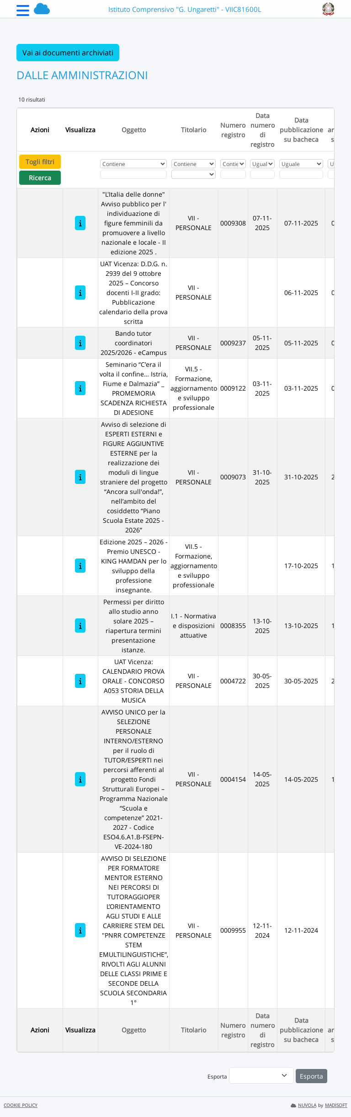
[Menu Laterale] (22, 13)
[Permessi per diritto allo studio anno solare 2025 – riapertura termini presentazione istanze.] (80, 625)
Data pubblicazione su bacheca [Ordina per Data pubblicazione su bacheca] (301, 130)
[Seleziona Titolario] (193, 174)
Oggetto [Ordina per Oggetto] (134, 129)
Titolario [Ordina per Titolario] (193, 129)
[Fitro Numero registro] (233, 174)
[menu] (261, 1075)
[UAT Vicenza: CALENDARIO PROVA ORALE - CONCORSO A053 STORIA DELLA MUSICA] (80, 681)
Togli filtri (40, 161)
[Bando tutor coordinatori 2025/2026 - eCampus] (80, 343)
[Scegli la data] (262, 174)
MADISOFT (336, 1105)
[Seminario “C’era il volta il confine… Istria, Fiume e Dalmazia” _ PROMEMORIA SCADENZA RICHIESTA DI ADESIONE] (80, 388)
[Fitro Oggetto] (133, 174)
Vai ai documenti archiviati (67, 53)
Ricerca (40, 177)
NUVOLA (303, 1105)
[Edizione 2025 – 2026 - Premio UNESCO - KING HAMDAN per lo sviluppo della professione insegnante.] (80, 565)
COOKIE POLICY (20, 1105)
